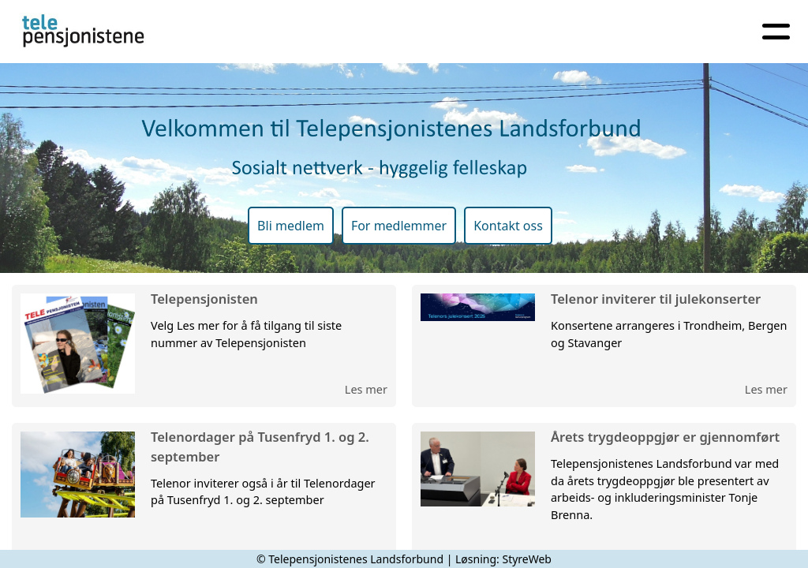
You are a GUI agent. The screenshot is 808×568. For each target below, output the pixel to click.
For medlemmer (399, 225)
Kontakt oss (508, 225)
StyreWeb (527, 558)
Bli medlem (290, 225)
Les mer (366, 389)
